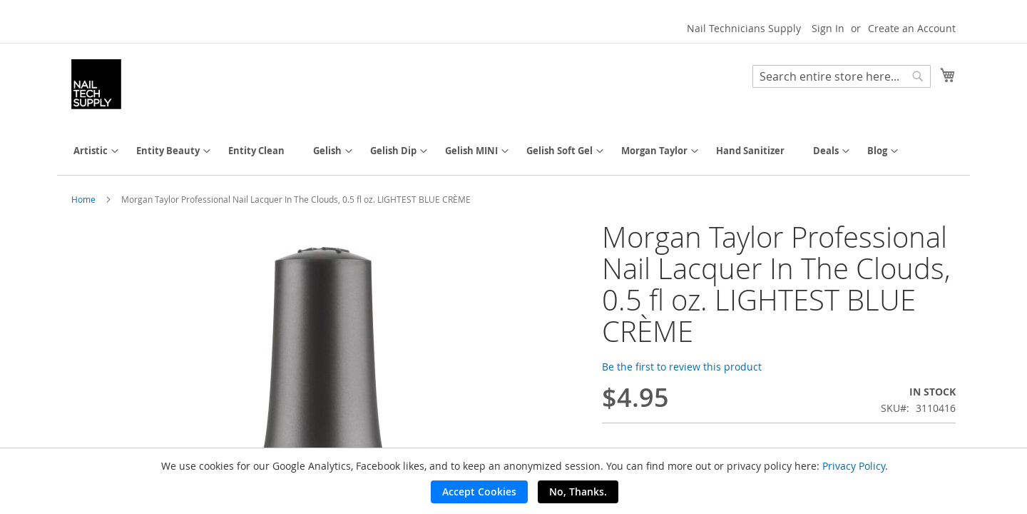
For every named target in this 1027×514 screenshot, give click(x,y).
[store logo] (96, 84)
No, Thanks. (578, 491)
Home (83, 199)
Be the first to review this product (682, 366)
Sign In (828, 28)
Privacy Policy (853, 466)
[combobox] (841, 76)
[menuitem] (90, 151)
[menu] (513, 151)
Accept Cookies (479, 491)
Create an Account (912, 28)
